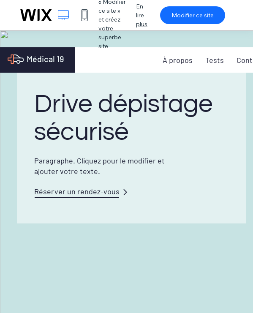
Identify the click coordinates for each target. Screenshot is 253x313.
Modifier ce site (192, 15)
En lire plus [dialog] (141, 15)
